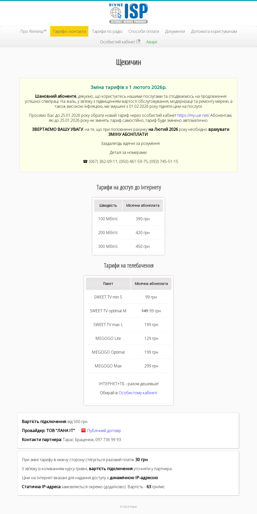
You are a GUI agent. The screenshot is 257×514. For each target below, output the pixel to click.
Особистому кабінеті (138, 392)
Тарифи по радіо (107, 31)
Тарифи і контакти (69, 31)
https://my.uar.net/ (193, 115)
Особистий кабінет (120, 42)
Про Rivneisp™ (33, 31)
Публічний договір (104, 430)
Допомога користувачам (214, 31)
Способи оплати (143, 31)
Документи (175, 31)
